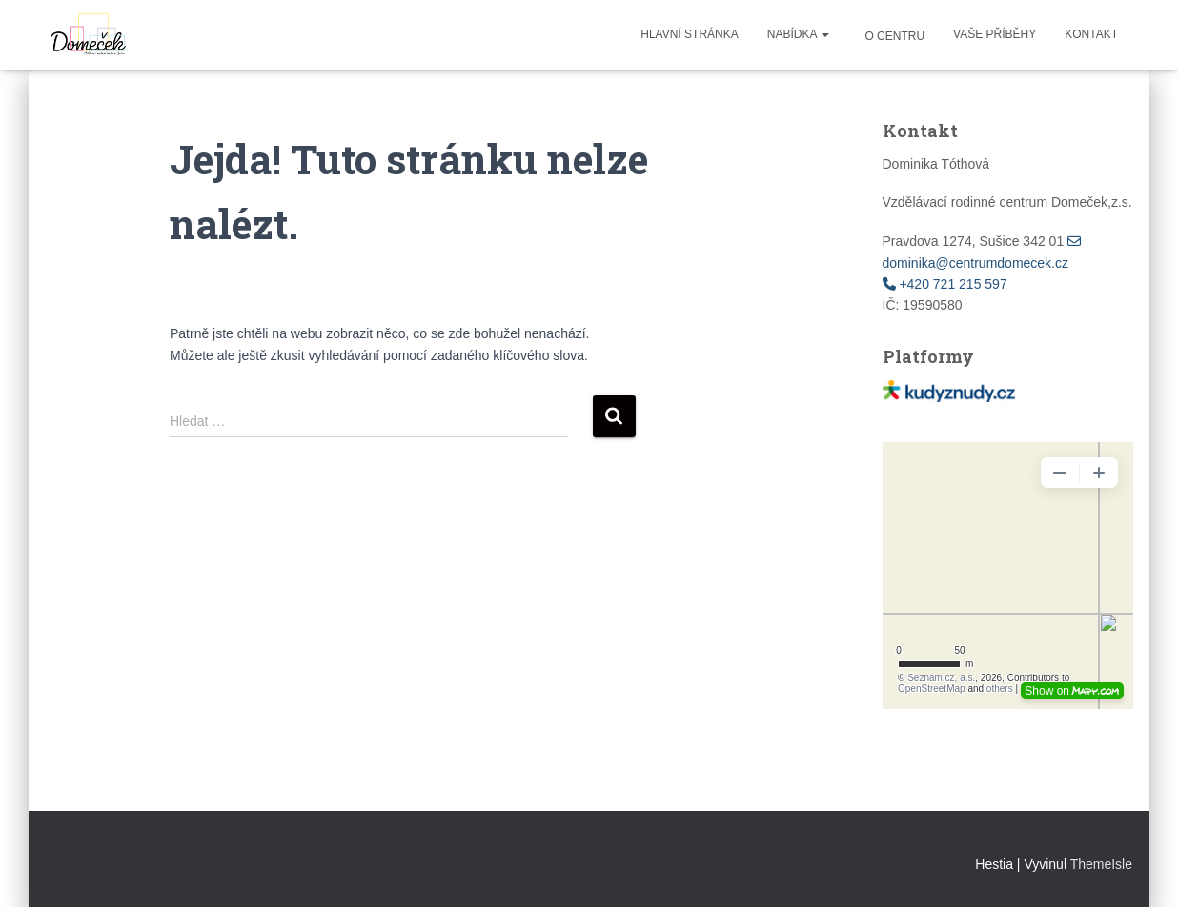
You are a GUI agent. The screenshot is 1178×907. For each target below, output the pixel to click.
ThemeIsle (1101, 864)
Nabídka (798, 34)
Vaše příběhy (994, 34)
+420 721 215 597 (945, 284)
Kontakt (1091, 34)
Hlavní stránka (689, 34)
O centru (893, 36)
